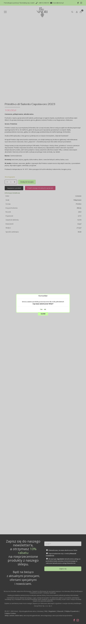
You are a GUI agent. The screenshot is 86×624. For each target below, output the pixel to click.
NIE (45, 46)
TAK (41, 46)
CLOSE (43, 51)
